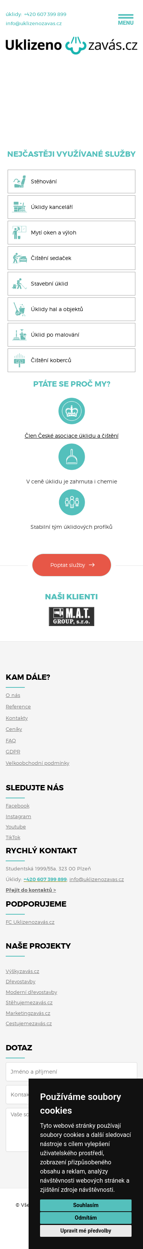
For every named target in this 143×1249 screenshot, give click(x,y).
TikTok (13, 837)
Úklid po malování (55, 334)
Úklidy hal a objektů (57, 309)
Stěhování (44, 181)
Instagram (18, 816)
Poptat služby (67, 565)
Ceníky (14, 729)
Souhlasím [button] (86, 1205)
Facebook (17, 806)
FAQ (11, 740)
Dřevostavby (20, 981)
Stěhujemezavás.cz (29, 1002)
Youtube (16, 827)
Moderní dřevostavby (31, 992)
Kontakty (17, 718)
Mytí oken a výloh (53, 232)
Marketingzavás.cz (28, 1013)
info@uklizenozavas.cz (34, 23)
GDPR (13, 751)
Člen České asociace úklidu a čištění (72, 435)
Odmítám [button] (86, 1218)
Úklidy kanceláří (52, 207)
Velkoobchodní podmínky (37, 763)
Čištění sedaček (51, 258)
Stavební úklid (49, 283)
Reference (18, 706)
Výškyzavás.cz (22, 971)
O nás (13, 695)
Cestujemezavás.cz (29, 1023)
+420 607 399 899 (45, 14)
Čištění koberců (51, 360)
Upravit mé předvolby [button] (85, 1231)
